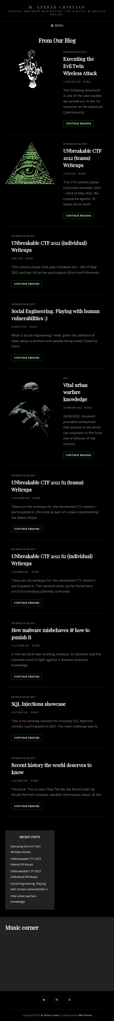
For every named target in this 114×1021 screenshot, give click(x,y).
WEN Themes (85, 1015)
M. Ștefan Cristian (57, 7)
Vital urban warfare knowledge (75, 392)
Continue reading (80, 124)
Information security (75, 52)
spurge (87, 81)
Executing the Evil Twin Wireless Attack (80, 66)
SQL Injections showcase (38, 704)
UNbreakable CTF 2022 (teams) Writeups (82, 158)
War (65, 378)
